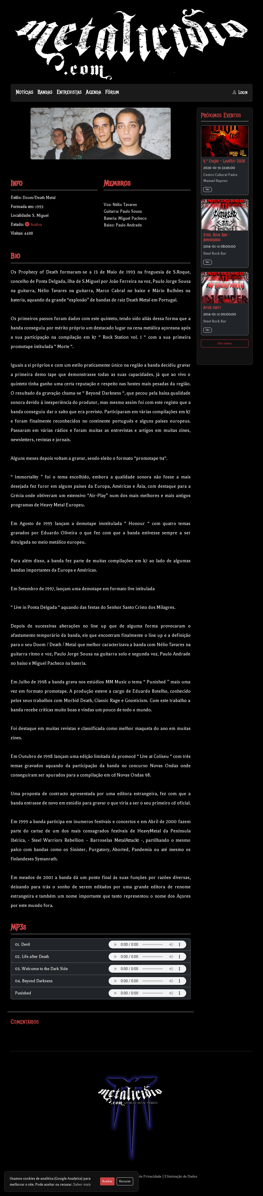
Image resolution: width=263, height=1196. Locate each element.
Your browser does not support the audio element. (147, 944)
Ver (207, 189)
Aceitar (107, 1181)
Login (239, 92)
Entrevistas (69, 92)
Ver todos (225, 343)
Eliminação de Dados (180, 1176)
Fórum (112, 92)
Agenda (93, 92)
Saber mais (82, 1184)
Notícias (24, 92)
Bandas (44, 92)
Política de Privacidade (143, 1176)
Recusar (125, 1181)
